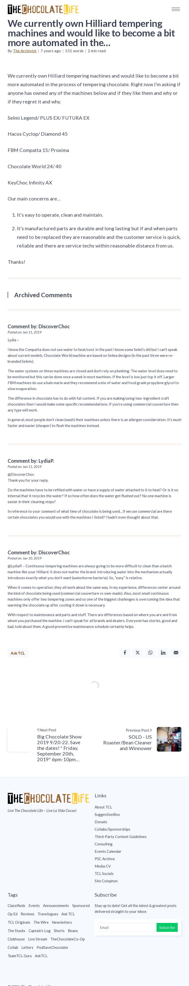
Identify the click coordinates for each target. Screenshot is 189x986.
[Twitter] (137, 652)
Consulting (104, 844)
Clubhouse (16, 939)
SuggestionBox (107, 814)
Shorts (59, 930)
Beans (73, 930)
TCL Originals (19, 922)
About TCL (103, 807)
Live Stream (37, 939)
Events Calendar (108, 851)
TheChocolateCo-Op (67, 939)
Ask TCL (18, 653)
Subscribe (167, 927)
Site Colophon (106, 881)
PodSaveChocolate (52, 947)
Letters (27, 947)
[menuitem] (138, 807)
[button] (175, 9)
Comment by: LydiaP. (31, 461)
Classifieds (16, 905)
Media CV (103, 866)
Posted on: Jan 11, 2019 (25, 332)
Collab (13, 947)
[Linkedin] (163, 652)
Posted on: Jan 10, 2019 (25, 558)
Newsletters (62, 922)
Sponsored (81, 905)
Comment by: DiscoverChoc (39, 326)
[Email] (176, 652)
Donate (101, 822)
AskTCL (41, 955)
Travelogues (48, 914)
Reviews (27, 914)
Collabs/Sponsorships (112, 829)
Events (34, 905)
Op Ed (12, 914)
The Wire (41, 922)
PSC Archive (105, 858)
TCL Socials (104, 873)
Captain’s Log (40, 930)
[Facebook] (124, 652)
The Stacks (16, 930)
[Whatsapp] (150, 652)
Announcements (56, 905)
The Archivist (25, 51)
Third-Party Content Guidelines (120, 836)
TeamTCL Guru (20, 955)
